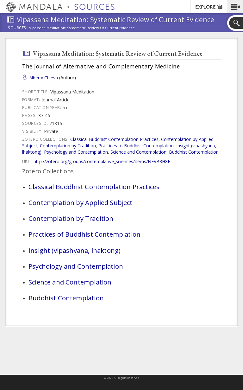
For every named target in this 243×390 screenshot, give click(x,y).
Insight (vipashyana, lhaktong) (74, 250)
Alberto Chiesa (43, 77)
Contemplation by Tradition (68, 146)
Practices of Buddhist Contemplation (136, 146)
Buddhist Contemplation (194, 152)
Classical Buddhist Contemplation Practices (114, 139)
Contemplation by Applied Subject (80, 202)
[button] (235, 6)
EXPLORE (209, 7)
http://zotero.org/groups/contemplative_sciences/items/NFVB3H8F (102, 161)
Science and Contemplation (138, 152)
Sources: (18, 28)
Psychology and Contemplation (76, 152)
